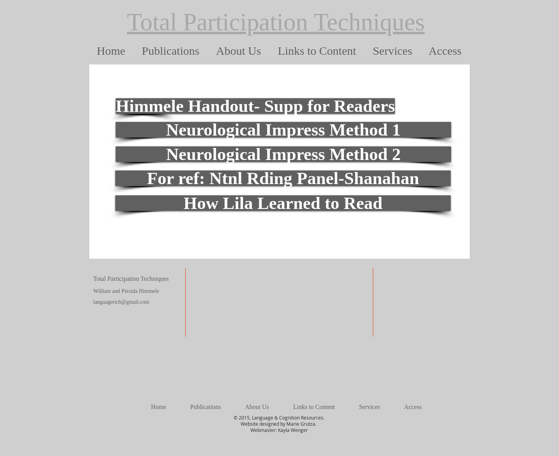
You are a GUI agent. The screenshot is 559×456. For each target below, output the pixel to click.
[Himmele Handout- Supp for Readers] (255, 106)
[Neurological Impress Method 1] (283, 129)
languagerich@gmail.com (121, 302)
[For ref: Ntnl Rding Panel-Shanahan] (283, 178)
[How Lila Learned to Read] (283, 203)
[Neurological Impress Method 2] (283, 154)
